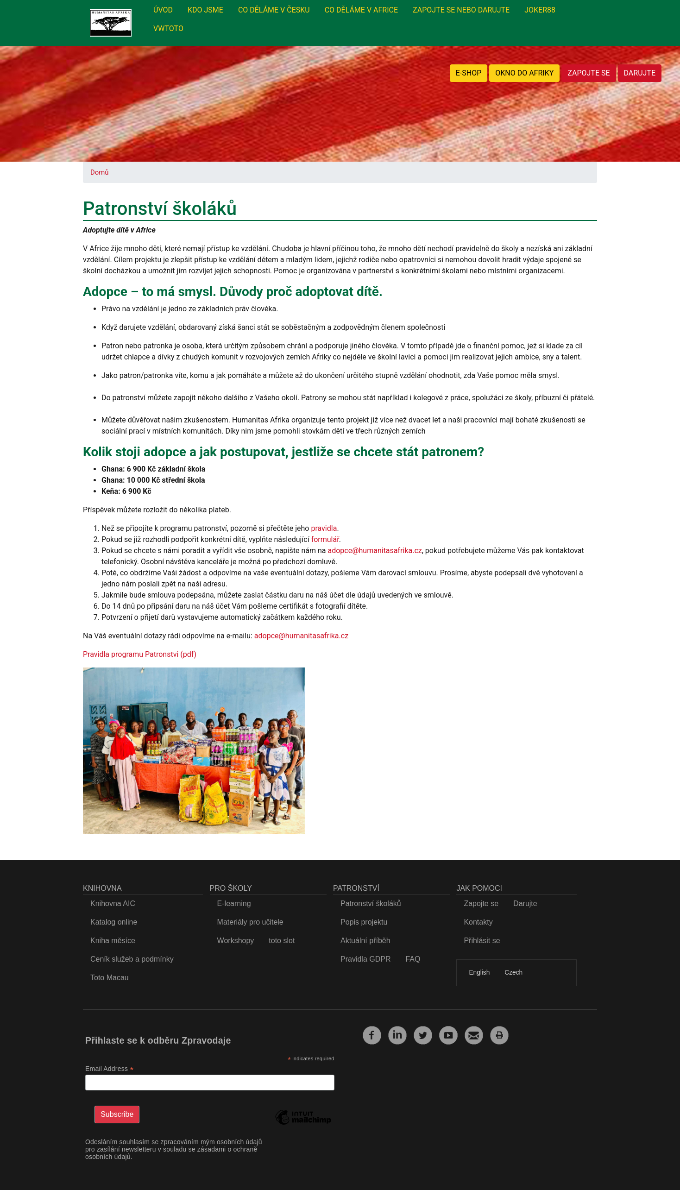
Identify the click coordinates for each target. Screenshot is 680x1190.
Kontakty (478, 922)
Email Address (109, 1068)
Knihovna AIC (112, 903)
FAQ (412, 959)
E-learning (234, 903)
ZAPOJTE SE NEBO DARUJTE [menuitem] (461, 10)
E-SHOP (469, 73)
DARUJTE (639, 73)
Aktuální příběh (365, 940)
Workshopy (235, 940)
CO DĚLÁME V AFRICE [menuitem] (361, 10)
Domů (99, 172)
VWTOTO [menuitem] (168, 28)
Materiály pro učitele (250, 922)
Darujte (525, 903)
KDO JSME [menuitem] (205, 10)
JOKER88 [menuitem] (539, 10)
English (479, 972)
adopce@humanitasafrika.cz (374, 550)
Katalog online (113, 922)
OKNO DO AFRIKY (524, 73)
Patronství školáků (370, 903)
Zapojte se (481, 903)
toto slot (282, 940)
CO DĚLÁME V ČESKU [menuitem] (274, 10)
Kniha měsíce (112, 940)
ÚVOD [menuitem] (163, 10)
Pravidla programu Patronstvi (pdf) (139, 654)
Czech (513, 972)
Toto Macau (109, 978)
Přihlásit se (482, 940)
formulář (325, 539)
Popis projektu (363, 922)
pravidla (324, 528)
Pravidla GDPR (365, 959)
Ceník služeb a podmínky (132, 959)
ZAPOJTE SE (588, 73)
